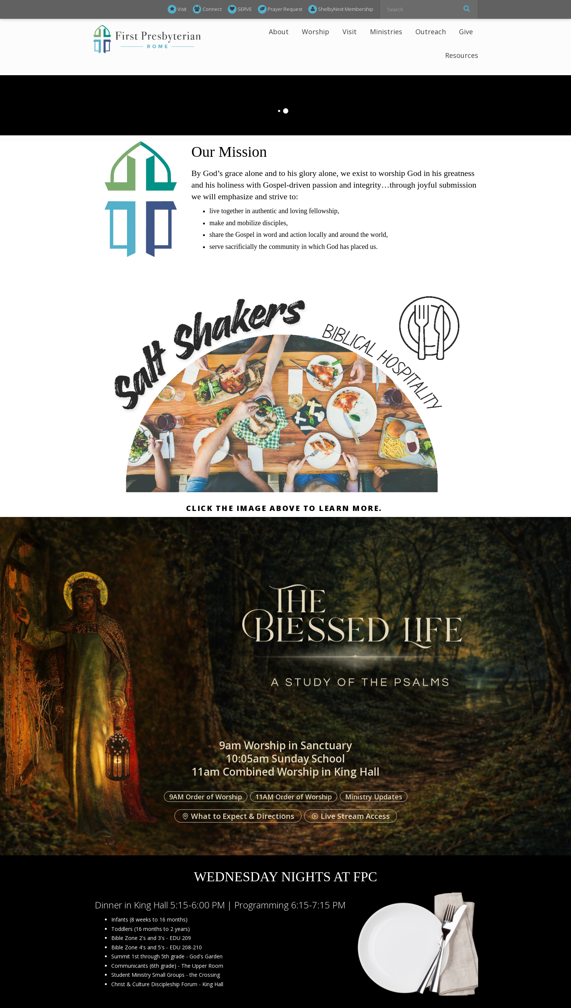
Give (466, 31)
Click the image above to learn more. (285, 508)
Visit (177, 9)
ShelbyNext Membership (340, 9)
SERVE (240, 9)
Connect (207, 9)
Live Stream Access (350, 816)
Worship (315, 31)
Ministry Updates (373, 796)
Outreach (430, 31)
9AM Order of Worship (205, 796)
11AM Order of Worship (293, 796)
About (279, 31)
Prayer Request (280, 9)
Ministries (386, 31)
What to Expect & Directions (238, 816)
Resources (461, 55)
